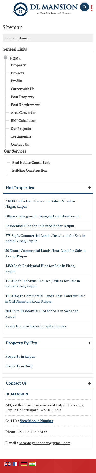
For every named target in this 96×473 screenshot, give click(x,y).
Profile (16, 80)
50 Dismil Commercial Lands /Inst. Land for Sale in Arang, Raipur (45, 253)
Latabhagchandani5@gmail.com (44, 442)
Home (9, 38)
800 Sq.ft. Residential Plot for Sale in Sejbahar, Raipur (41, 313)
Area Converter (23, 112)
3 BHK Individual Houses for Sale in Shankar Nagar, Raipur (40, 204)
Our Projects (21, 128)
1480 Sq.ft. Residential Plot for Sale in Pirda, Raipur (40, 268)
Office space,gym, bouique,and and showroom (41, 216)
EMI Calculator (23, 120)
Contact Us (20, 144)
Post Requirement (25, 104)
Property (18, 65)
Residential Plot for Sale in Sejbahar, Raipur (39, 225)
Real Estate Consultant (31, 162)
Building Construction (29, 170)
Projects (17, 73)
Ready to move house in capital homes (35, 326)
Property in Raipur (20, 356)
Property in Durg (19, 366)
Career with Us (22, 88)
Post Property (22, 96)
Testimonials (21, 136)
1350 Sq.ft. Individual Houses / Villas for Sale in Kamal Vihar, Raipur (42, 283)
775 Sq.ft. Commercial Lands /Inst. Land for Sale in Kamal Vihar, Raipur (45, 238)
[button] (36, 420)
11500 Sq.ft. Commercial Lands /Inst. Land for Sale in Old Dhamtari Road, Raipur (45, 298)
